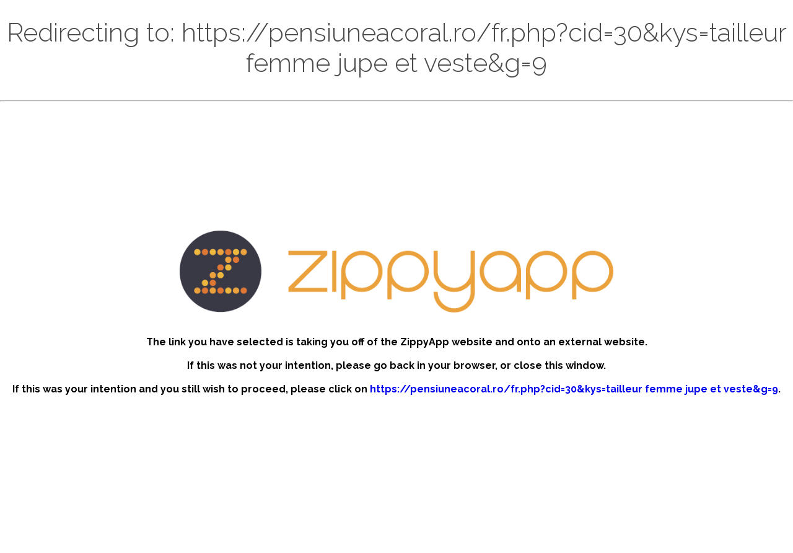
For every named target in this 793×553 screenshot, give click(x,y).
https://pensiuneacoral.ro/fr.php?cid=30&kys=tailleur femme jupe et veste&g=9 (574, 389)
